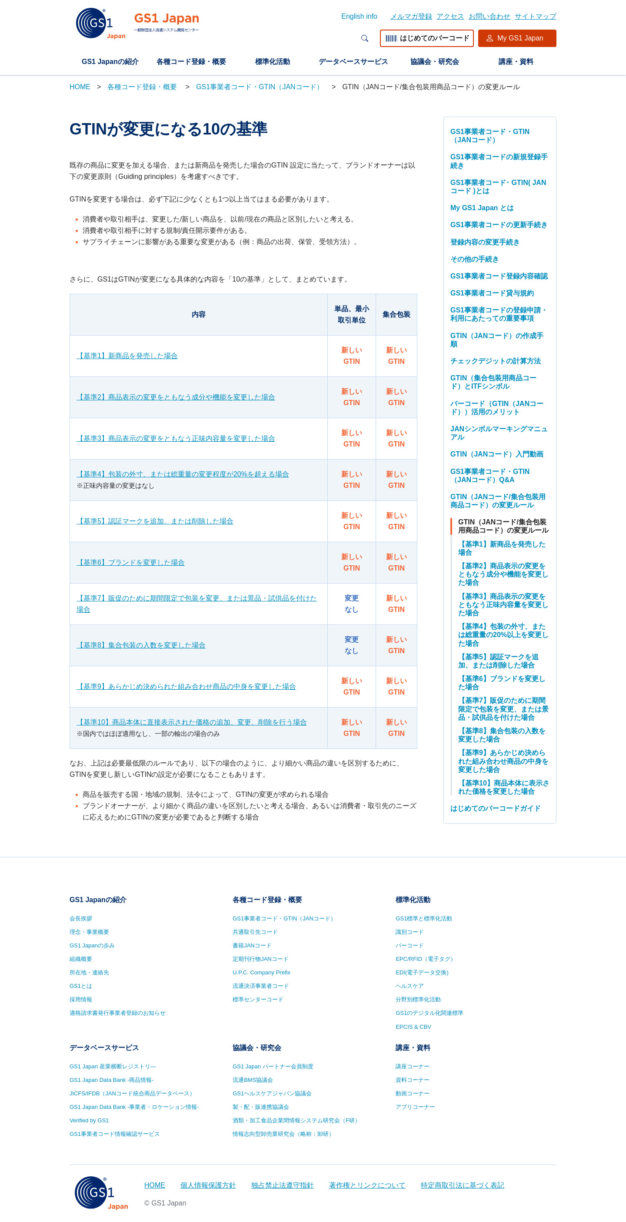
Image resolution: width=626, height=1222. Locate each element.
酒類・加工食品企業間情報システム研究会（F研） (296, 1120)
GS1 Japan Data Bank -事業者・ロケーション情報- (134, 1107)
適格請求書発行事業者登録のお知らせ (118, 1013)
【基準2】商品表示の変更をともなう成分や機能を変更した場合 (176, 397)
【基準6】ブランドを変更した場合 (131, 562)
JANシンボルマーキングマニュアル (499, 433)
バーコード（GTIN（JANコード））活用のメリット (496, 408)
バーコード (410, 945)
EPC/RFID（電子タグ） (426, 959)
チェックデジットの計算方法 (495, 361)
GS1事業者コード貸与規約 (492, 293)
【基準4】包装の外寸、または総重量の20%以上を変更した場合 (503, 635)
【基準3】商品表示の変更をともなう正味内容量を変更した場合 (176, 438)
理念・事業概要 (89, 932)
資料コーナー (413, 1080)
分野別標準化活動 (418, 999)
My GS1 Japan (520, 38)
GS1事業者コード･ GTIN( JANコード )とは (498, 187)
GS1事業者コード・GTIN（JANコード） (260, 87)
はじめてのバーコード (427, 38)
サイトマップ (535, 16)
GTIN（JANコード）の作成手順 (496, 340)
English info (359, 16)
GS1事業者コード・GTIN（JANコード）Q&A (489, 475)
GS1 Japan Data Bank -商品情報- (112, 1080)
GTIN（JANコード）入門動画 (496, 454)
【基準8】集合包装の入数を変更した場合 (141, 645)
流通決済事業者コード (261, 986)
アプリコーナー (415, 1107)
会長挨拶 (81, 918)
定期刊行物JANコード (261, 959)
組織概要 (81, 959)
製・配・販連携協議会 (261, 1107)
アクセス (450, 16)
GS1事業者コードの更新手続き (499, 224)
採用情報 (81, 999)
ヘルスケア (410, 986)
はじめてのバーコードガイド (495, 808)
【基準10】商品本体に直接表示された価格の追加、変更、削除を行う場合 (192, 722)
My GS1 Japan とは (482, 208)
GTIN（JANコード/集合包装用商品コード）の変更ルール (498, 501)
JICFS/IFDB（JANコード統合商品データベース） (132, 1093)
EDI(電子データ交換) (422, 972)
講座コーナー (413, 1066)
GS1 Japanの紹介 (110, 61)
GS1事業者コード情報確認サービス (115, 1134)
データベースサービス (353, 61)
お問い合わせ (489, 16)
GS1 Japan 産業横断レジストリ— (113, 1066)
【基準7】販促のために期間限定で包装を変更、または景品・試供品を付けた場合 (197, 603)
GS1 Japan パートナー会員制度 (273, 1066)
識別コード (410, 932)
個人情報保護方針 (208, 1185)
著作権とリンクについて (367, 1185)
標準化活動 (272, 61)
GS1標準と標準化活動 (424, 918)
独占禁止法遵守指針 (282, 1185)
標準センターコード (258, 999)
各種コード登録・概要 (191, 61)
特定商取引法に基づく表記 (462, 1185)
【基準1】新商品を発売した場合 (127, 355)
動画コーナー (413, 1093)
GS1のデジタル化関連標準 (429, 1013)
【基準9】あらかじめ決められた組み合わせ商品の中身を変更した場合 (186, 686)
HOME (80, 87)
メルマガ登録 (411, 16)
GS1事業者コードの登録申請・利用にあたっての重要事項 (499, 314)
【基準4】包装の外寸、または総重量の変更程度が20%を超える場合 (183, 474)
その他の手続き (474, 259)
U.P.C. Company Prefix (261, 972)
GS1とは (81, 986)
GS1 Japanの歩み (92, 945)
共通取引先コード (255, 932)
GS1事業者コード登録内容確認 (499, 276)
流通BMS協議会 (253, 1080)
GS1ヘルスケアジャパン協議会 (272, 1093)
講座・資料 (516, 61)
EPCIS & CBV (413, 1027)
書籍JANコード (252, 945)
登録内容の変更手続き (485, 242)
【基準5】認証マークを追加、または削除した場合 (155, 521)
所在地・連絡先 (89, 972)
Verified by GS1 (89, 1120)
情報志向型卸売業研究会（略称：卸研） (283, 1134)
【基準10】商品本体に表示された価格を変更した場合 (503, 787)
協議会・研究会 (434, 61)
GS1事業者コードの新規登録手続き (499, 161)
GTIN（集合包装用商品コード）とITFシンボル (493, 382)
